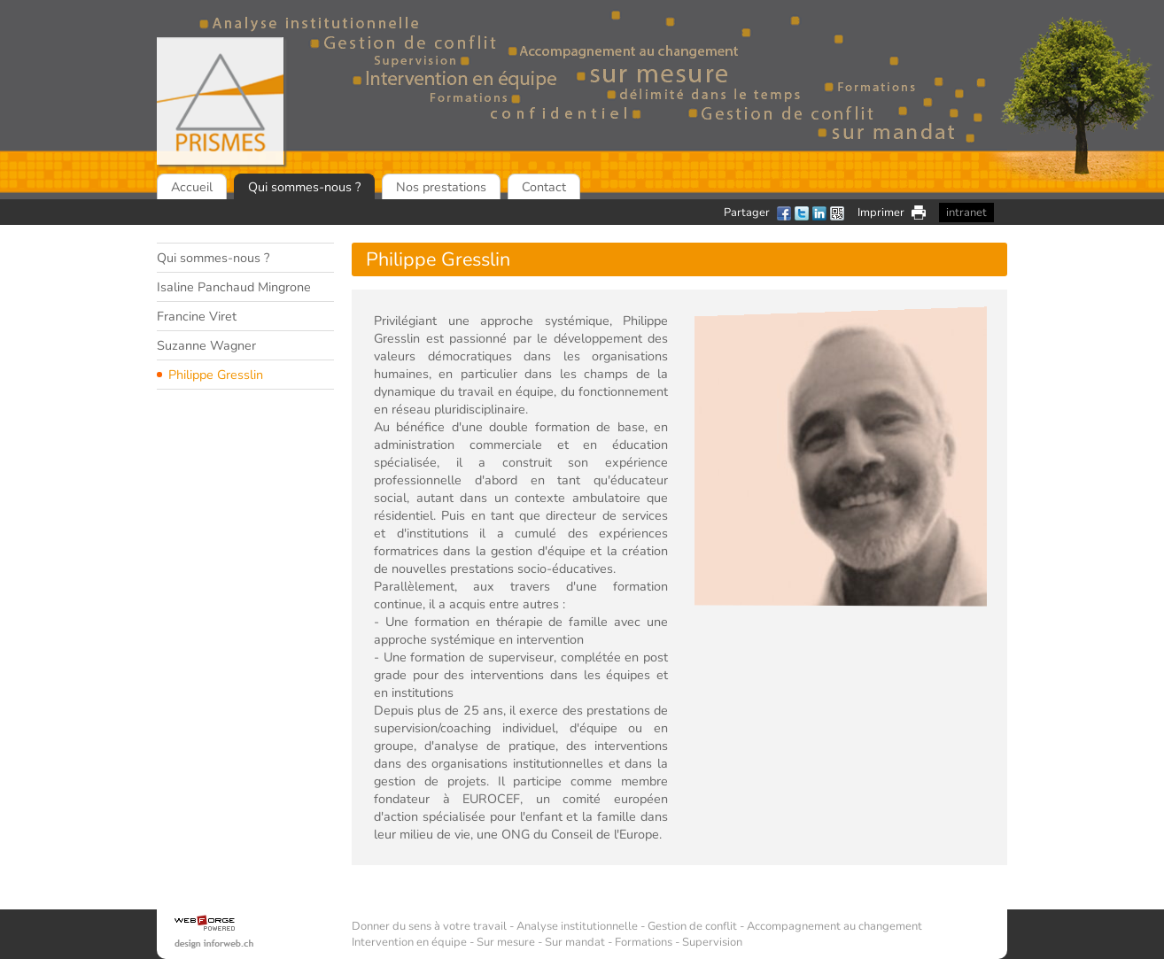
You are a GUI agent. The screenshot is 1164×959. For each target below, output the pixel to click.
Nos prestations (441, 187)
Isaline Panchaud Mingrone (234, 287)
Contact (544, 187)
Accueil (192, 187)
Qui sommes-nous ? (304, 187)
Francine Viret (197, 316)
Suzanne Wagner (206, 345)
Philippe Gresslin (215, 374)
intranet (966, 212)
